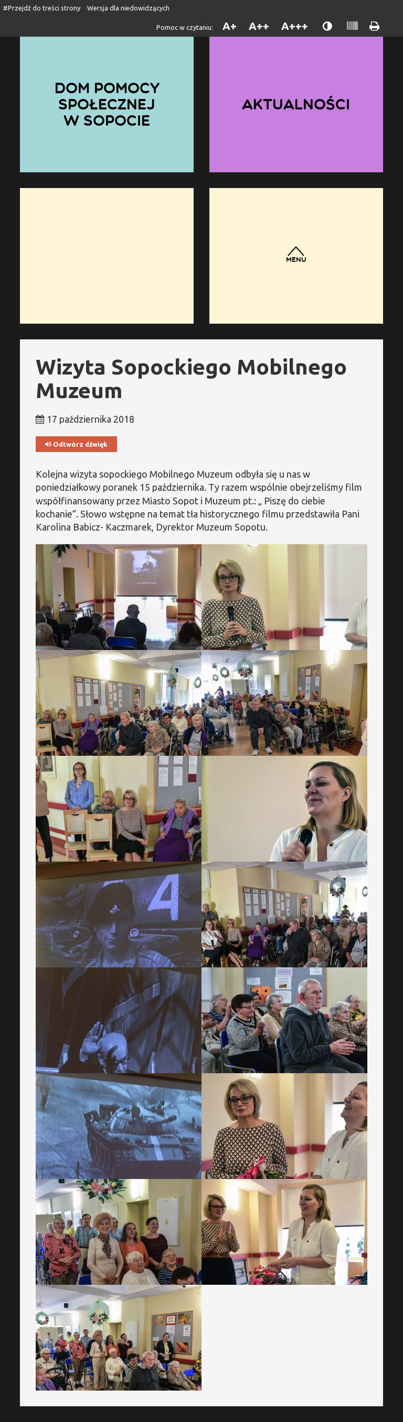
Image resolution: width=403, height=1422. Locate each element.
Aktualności (296, 104)
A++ (259, 26)
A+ (229, 26)
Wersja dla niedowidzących (128, 8)
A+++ (294, 26)
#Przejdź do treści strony (41, 8)
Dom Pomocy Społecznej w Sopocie (107, 104)
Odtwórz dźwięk (76, 444)
